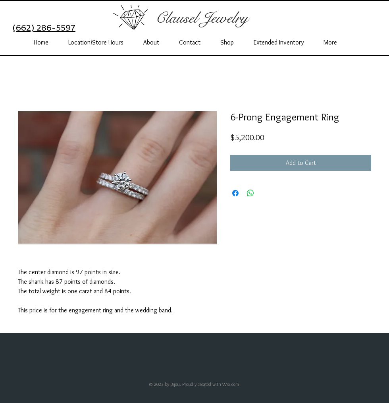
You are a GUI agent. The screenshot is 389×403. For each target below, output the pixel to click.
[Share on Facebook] (235, 193)
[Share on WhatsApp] (250, 193)
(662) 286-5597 (44, 28)
